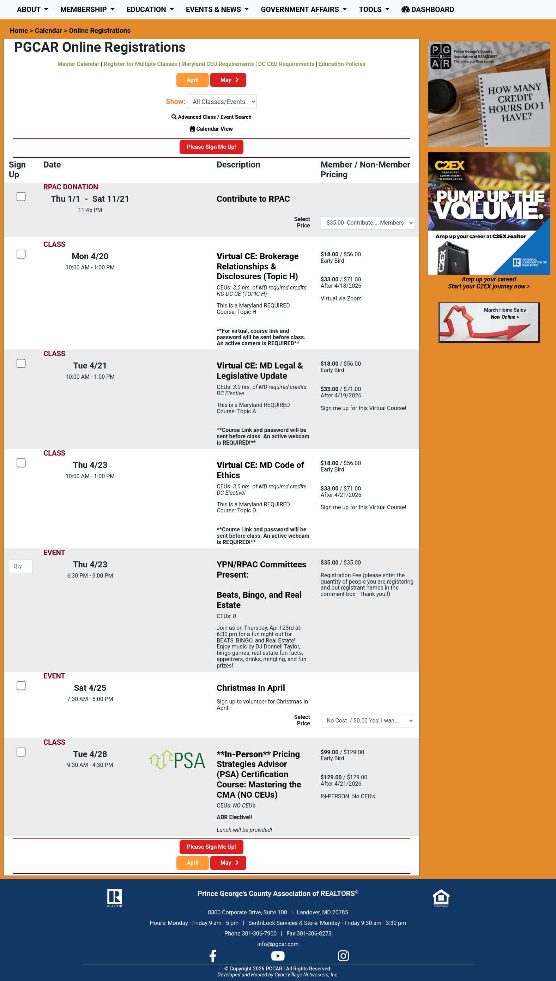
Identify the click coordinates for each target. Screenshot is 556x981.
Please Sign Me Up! (211, 147)
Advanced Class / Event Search (211, 117)
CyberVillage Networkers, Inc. (307, 975)
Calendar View (211, 129)
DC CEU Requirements (286, 64)
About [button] (29, 9)
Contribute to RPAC (253, 199)
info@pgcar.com (277, 944)
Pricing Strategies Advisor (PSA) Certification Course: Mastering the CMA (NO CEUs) (259, 774)
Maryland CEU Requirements (217, 64)
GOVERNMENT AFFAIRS (301, 9)
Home (19, 30)
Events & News (214, 9)
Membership (84, 9)
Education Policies (342, 64)
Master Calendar (78, 64)
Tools (371, 9)
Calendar (48, 30)
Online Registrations (100, 30)
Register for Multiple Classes (140, 64)
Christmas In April (251, 688)
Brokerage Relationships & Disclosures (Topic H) (257, 266)
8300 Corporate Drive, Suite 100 (247, 912)
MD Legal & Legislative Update (260, 371)
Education (147, 9)
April (192, 80)
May (228, 80)
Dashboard (427, 9)
